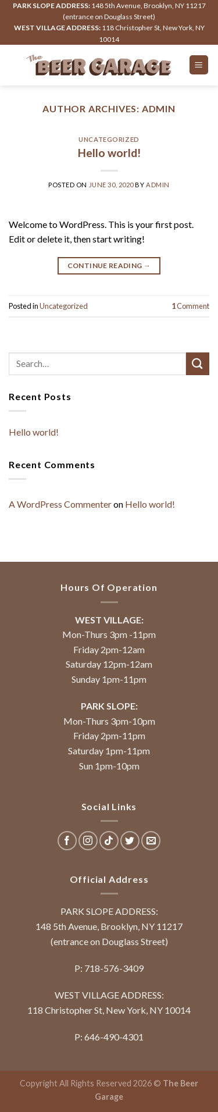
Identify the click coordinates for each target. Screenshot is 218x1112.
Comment (190, 306)
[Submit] (197, 363)
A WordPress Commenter (60, 503)
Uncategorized (108, 139)
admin (159, 108)
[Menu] (199, 64)
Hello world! (109, 152)
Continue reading (109, 265)
